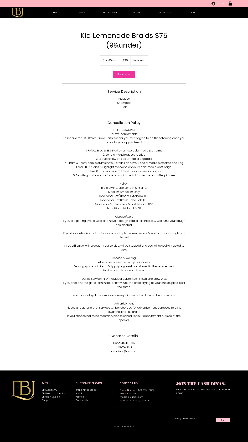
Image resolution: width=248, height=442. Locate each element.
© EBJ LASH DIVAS (124, 426)
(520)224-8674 (145, 390)
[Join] (223, 420)
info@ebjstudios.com (131, 397)
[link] (124, 74)
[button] (230, 3)
